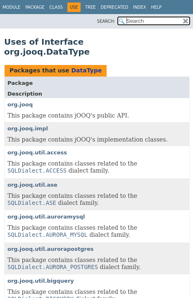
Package (34, 7)
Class (56, 7)
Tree (90, 7)
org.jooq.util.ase (32, 185)
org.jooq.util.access (37, 152)
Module (11, 7)
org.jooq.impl (27, 128)
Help (156, 7)
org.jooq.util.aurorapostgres (50, 249)
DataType (86, 70)
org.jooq (20, 104)
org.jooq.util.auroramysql (46, 217)
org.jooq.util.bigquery (40, 281)
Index (139, 7)
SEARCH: (106, 21)
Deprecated (115, 7)
